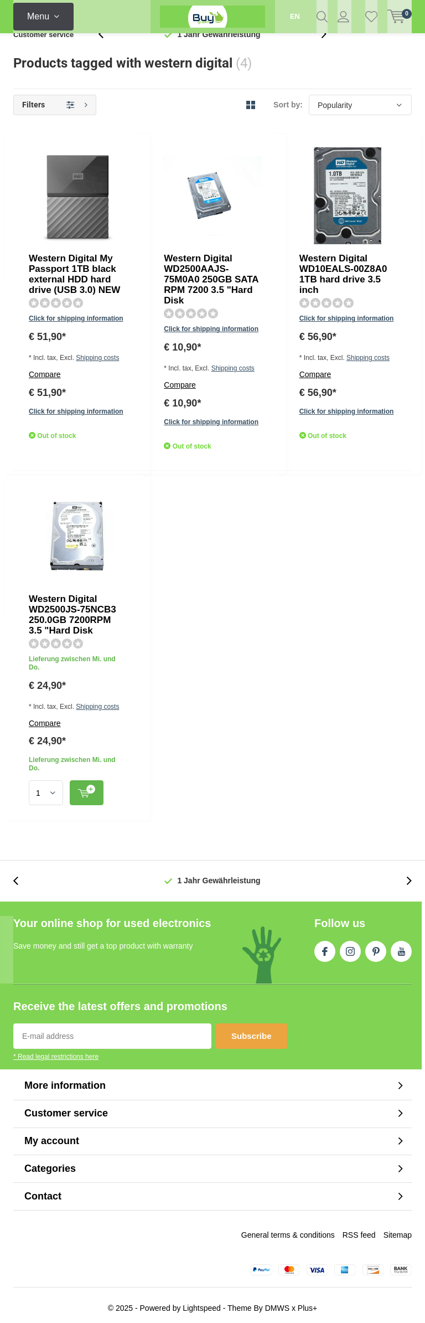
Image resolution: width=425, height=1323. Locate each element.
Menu (38, 16)
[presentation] (107, 52)
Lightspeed (202, 1302)
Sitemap (397, 1228)
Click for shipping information (184, 214)
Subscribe (251, 1030)
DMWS (277, 1302)
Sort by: (288, 123)
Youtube (401, 943)
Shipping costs (211, 230)
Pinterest (375, 943)
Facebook (324, 943)
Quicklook (255, 288)
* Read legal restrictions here (56, 1051)
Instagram (350, 943)
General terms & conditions (288, 1228)
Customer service (43, 52)
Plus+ (307, 1302)
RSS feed (359, 1228)
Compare (154, 246)
